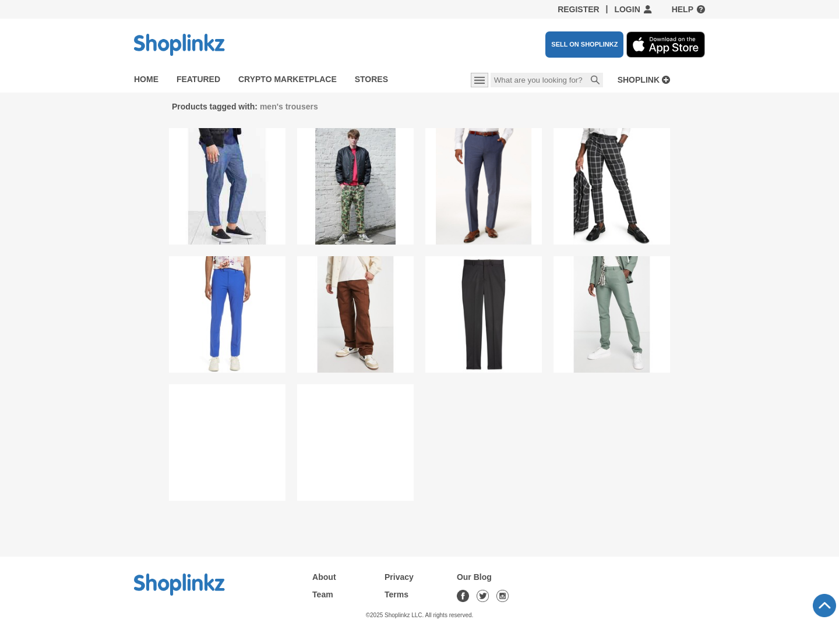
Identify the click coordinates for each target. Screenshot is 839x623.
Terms (396, 594)
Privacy (399, 577)
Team (322, 594)
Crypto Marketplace (287, 79)
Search (595, 80)
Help (682, 9)
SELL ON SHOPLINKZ (584, 44)
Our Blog (474, 577)
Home (146, 79)
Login (627, 9)
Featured (198, 79)
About (324, 577)
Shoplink (639, 80)
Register (579, 9)
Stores (371, 79)
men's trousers (289, 106)
